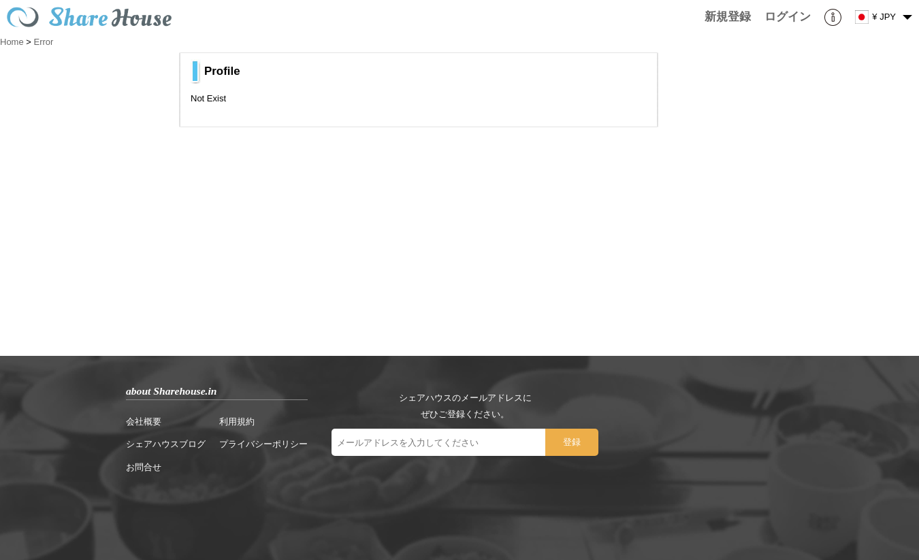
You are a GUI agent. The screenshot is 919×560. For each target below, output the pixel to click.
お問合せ (143, 467)
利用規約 (237, 421)
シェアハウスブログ (166, 444)
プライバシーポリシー (263, 444)
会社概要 (143, 421)
